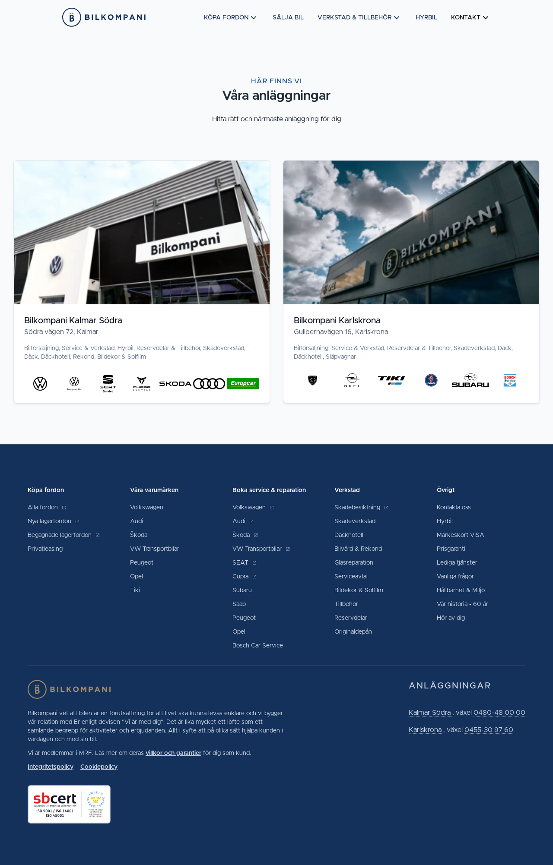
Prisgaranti (451, 549)
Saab (239, 604)
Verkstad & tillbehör (360, 18)
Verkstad (347, 490)
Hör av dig (451, 618)
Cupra (244, 577)
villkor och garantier (173, 753)
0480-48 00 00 (499, 712)
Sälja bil (288, 18)
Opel (136, 577)
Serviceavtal (351, 577)
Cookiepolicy (99, 767)
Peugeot (141, 563)
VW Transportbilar (154, 549)
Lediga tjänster (457, 563)
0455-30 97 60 (488, 729)
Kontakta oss (454, 508)
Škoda (138, 535)
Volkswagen (146, 508)
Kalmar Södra (430, 712)
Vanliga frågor (455, 577)
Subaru (242, 590)
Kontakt (471, 18)
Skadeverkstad (354, 521)
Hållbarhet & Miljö (461, 590)
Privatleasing (45, 549)
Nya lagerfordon (54, 521)
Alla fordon (47, 508)
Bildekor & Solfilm (358, 590)
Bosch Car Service (257, 646)
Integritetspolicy (50, 767)
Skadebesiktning (361, 508)
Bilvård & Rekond (358, 549)
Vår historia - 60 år (462, 604)
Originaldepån (353, 632)
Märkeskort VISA (460, 535)
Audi (136, 521)
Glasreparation (353, 563)
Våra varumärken (154, 490)
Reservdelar (350, 618)
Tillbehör (346, 604)
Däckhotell (348, 535)
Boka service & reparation (269, 490)
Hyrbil (426, 18)
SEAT (244, 563)
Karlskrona (426, 729)
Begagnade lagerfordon (64, 535)
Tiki (135, 590)
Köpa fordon (231, 18)
